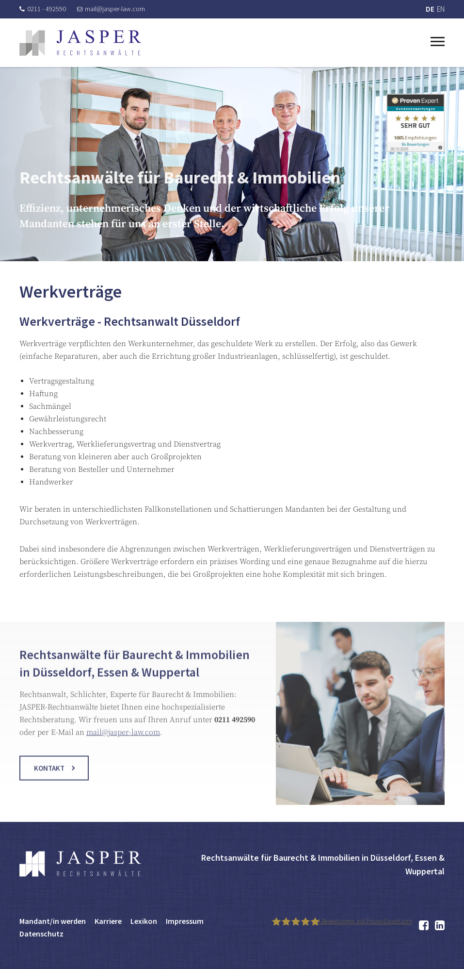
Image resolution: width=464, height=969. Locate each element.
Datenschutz (41, 933)
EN (441, 9)
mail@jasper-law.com (111, 8)
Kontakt (49, 774)
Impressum (185, 921)
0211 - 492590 (42, 8)
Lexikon (143, 921)
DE (430, 9)
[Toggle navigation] (438, 40)
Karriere (108, 921)
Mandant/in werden (52, 921)
